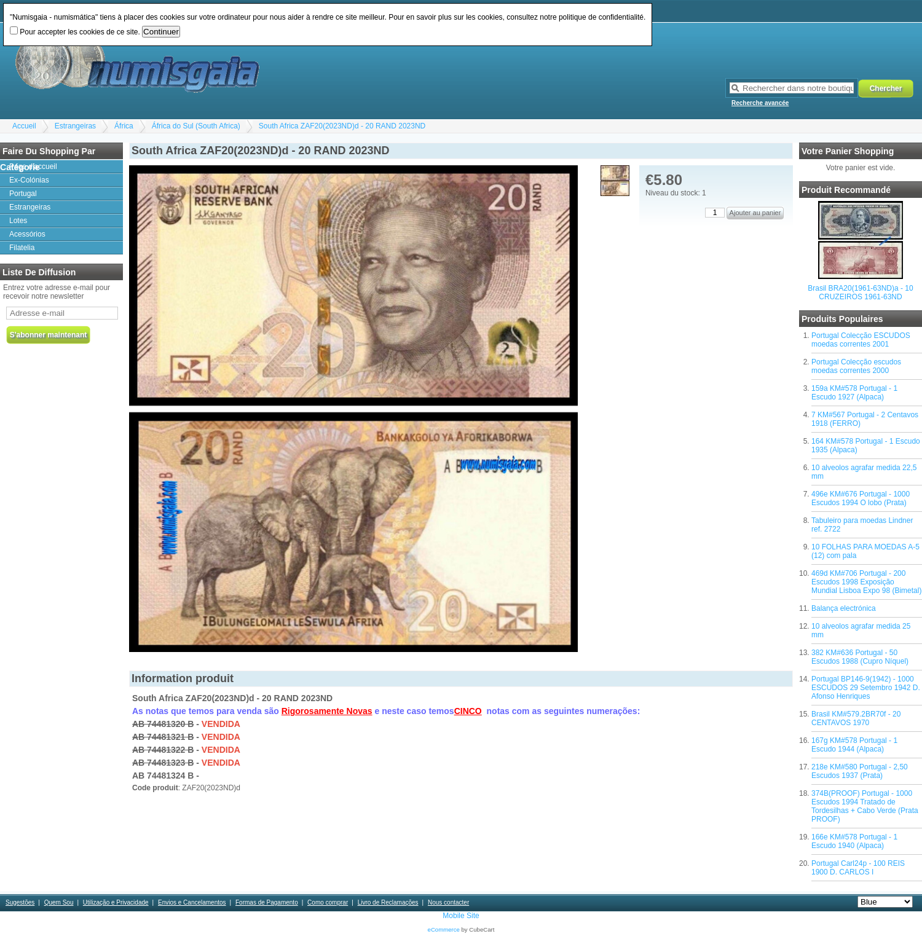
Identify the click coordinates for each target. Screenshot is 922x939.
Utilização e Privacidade (116, 902)
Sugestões (20, 902)
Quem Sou (59, 902)
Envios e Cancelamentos (192, 902)
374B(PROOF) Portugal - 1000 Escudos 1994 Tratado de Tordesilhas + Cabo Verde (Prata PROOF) (864, 806)
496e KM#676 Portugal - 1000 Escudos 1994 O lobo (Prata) (860, 498)
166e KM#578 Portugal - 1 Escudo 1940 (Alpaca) (854, 841)
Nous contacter (448, 902)
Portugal (23, 193)
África (123, 126)
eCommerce (444, 929)
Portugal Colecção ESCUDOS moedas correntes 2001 (860, 339)
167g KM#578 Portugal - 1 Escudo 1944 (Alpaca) (854, 744)
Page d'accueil (33, 166)
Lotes (18, 220)
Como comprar (327, 902)
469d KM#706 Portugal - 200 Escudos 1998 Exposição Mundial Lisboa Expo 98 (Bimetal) (866, 582)
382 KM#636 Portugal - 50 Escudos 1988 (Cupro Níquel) (859, 657)
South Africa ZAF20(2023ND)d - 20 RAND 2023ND (342, 126)
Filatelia (21, 247)
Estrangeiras (75, 126)
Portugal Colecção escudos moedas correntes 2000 (856, 366)
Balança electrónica (843, 608)
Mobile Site (461, 915)
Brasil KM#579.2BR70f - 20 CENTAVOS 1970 (855, 718)
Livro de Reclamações (388, 902)
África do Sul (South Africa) (196, 126)
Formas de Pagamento (266, 902)
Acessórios (27, 234)
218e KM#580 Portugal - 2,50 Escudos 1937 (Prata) (859, 771)
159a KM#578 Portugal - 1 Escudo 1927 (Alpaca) (854, 392)
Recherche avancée (760, 103)
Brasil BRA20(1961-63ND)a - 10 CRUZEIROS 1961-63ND (860, 292)
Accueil (24, 126)
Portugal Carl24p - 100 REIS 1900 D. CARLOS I (858, 867)
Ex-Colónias (29, 180)
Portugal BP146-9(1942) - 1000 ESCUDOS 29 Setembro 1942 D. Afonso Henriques (865, 688)
